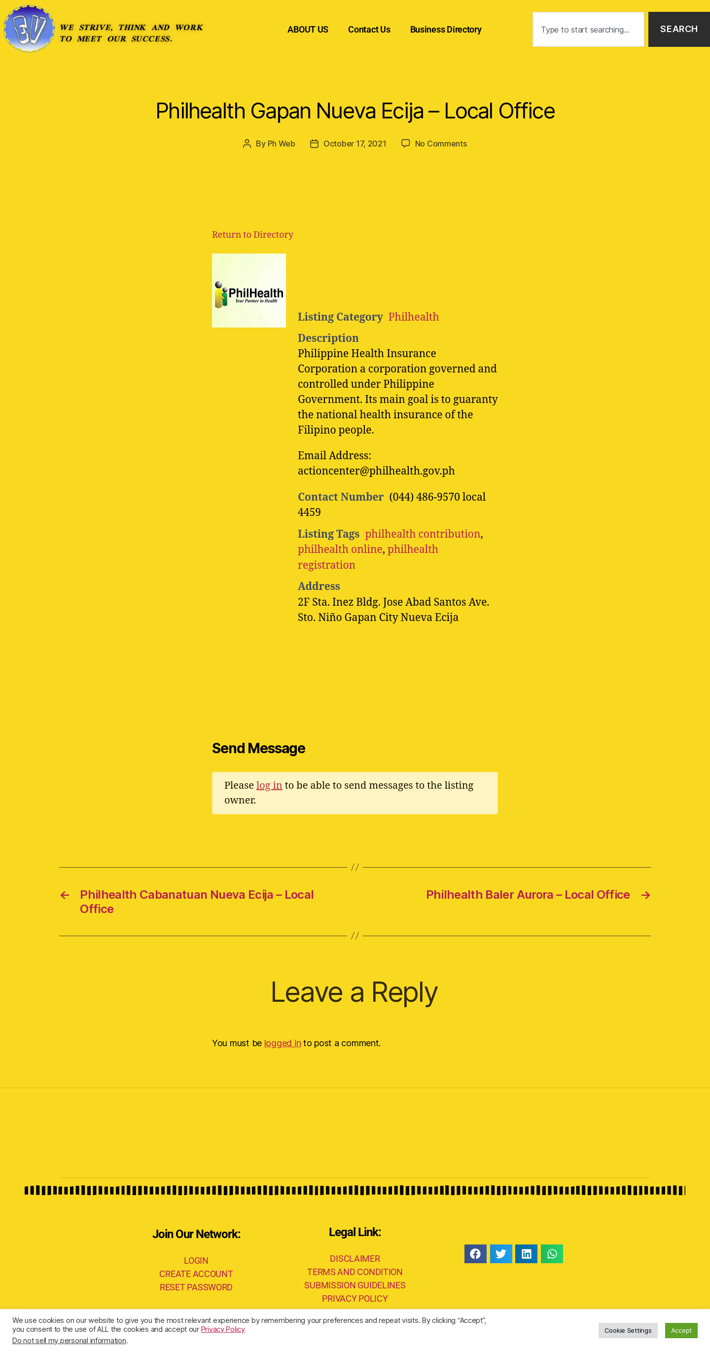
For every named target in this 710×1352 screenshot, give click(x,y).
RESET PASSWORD (196, 1287)
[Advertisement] (419, 278)
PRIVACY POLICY (355, 1298)
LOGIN (196, 1260)
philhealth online (340, 549)
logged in (282, 1043)
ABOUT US (307, 29)
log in (269, 785)
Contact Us (369, 29)
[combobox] (588, 29)
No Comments (441, 143)
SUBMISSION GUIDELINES (354, 1285)
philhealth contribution (422, 534)
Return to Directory (252, 235)
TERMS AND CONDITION (355, 1272)
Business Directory (446, 29)
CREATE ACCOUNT (196, 1274)
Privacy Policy (223, 1329)
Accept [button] (681, 1330)
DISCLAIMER (355, 1258)
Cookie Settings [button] (628, 1330)
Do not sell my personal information (69, 1340)
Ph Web (281, 143)
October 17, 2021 (355, 143)
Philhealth (414, 317)
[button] (475, 1253)
